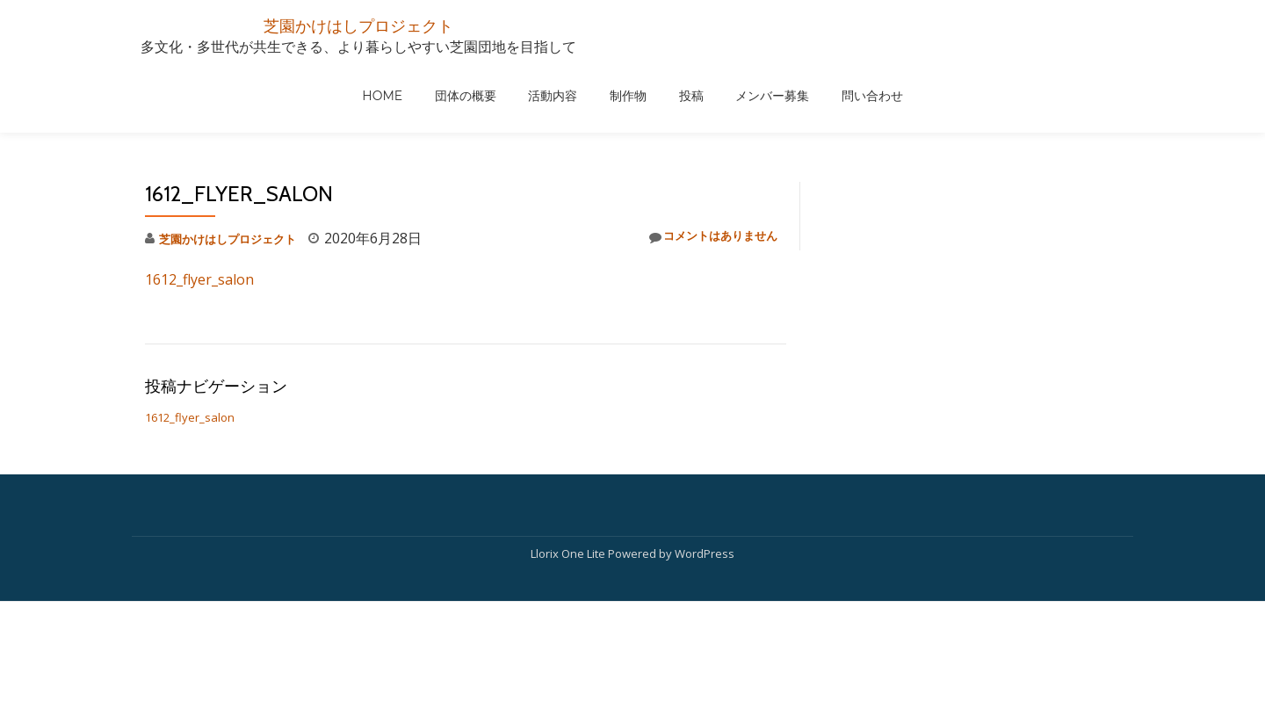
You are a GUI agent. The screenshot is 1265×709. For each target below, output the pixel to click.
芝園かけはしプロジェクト (358, 24)
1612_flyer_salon (199, 209)
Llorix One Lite (569, 590)
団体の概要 (695, 98)
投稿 (919, 98)
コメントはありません (698, 167)
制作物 (856, 98)
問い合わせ (1099, 98)
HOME (612, 98)
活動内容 (781, 98)
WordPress (704, 590)
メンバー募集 (1000, 98)
